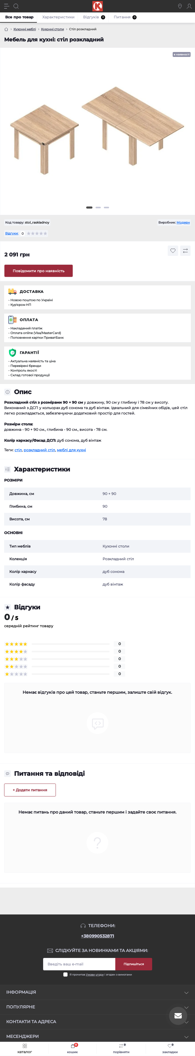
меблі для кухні (71, 450)
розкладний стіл (39, 450)
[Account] (189, 6)
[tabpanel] (97, 132)
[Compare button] (185, 251)
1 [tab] (89, 207)
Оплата (29, 319)
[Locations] (180, 6)
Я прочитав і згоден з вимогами (101, 974)
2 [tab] (98, 207)
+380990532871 (97, 936)
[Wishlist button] (173, 251)
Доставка (32, 291)
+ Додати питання (30, 790)
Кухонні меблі (25, 29)
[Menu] (6, 6)
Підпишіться (134, 964)
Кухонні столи (52, 29)
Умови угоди (95, 974)
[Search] (16, 6)
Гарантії (29, 352)
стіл (18, 450)
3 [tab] (106, 207)
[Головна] (6, 29)
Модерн (183, 222)
